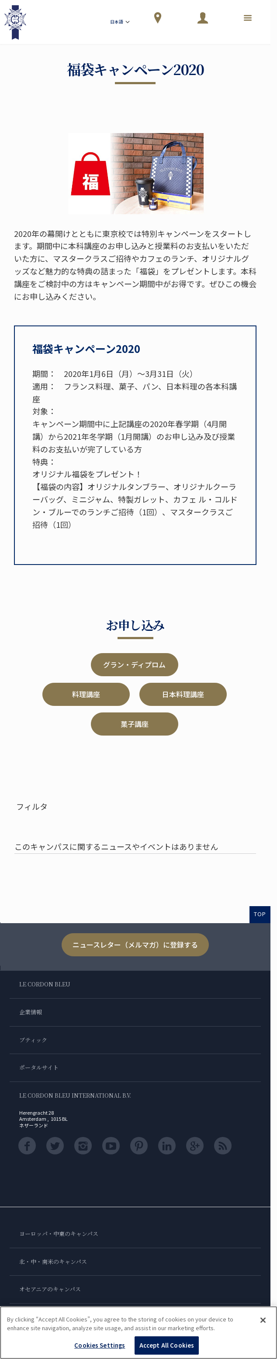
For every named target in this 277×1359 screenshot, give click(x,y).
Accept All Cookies (166, 1345)
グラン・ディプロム (134, 664)
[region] (138, 1332)
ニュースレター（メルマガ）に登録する (135, 944)
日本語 (120, 22)
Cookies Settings (99, 1345)
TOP (260, 914)
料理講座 (86, 694)
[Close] (263, 1320)
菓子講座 (135, 724)
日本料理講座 (183, 694)
